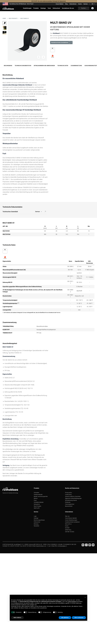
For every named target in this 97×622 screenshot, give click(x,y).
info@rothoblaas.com (41, 546)
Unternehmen (72, 4)
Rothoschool (37, 522)
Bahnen (36, 498)
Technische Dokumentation (23, 65)
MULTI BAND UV (24, 18)
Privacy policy (68, 492)
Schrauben (36, 492)
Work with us (68, 524)
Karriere (86, 4)
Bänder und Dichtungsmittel (41, 496)
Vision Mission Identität (71, 518)
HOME (4, 18)
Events (80, 4)
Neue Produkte (37, 506)
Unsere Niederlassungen (71, 520)
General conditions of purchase (72, 496)
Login (35, 516)
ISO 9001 (67, 527)
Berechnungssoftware (39, 520)
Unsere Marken (59, 4)
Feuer (35, 500)
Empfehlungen (27, 8)
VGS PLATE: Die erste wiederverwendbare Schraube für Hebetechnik (48, 1)
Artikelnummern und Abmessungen (44, 65)
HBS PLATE (37, 508)
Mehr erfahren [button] (17, 617)
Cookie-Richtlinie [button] (72, 601)
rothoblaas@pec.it (62, 546)
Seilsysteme (37, 504)
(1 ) (18, 303)
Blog (66, 4)
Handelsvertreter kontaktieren (72, 522)
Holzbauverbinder (38, 494)
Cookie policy (68, 494)
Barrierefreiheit (68, 506)
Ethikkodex (68, 502)
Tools (49, 8)
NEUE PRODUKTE (13, 18)
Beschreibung (8, 65)
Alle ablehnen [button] (65, 617)
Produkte (36, 8)
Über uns (67, 516)
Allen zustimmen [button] (78, 617)
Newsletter (36, 526)
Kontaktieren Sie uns (68, 8)
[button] (85, 597)
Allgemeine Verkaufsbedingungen (73, 498)
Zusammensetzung (76, 65)
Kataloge (36, 518)
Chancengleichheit (69, 504)
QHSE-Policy (68, 529)
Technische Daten (62, 65)
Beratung (36, 524)
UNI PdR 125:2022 (69, 531)
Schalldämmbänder (38, 502)
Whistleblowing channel (71, 500)
